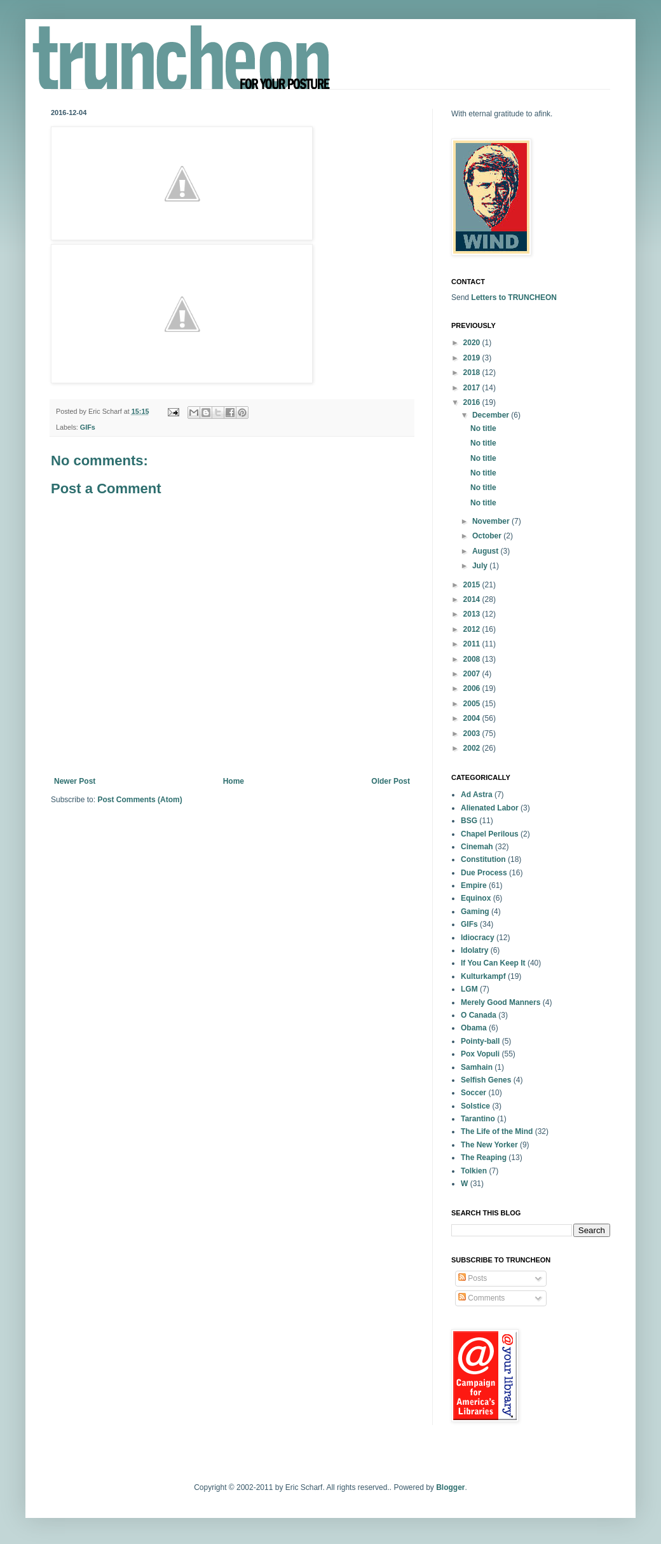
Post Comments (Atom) (139, 799)
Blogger (450, 1487)
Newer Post (74, 781)
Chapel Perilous (490, 834)
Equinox (476, 898)
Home (233, 781)
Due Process (484, 872)
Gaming (475, 911)
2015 (472, 584)
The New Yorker (489, 1144)
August (486, 551)
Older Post (390, 781)
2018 (472, 372)
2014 (472, 599)
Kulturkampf (483, 976)
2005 (472, 703)
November (492, 521)
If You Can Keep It (493, 963)
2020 (472, 342)
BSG (469, 820)
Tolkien (474, 1170)
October (487, 535)
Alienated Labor (490, 807)
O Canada (478, 1015)
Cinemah (477, 846)
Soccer (473, 1092)
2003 (472, 733)
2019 (472, 357)
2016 (472, 402)
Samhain (477, 1067)
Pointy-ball (480, 1041)
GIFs (87, 427)
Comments (481, 1298)
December (491, 415)
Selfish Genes (486, 1080)
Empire (474, 885)
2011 (472, 643)
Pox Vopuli (480, 1053)
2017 (472, 387)
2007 (472, 673)
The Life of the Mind (497, 1131)
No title (483, 428)
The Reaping (484, 1157)
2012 (472, 629)
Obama (474, 1027)
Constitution (483, 859)
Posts (472, 1278)
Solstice (475, 1106)
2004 (472, 718)
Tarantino (478, 1118)
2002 (472, 748)
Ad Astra (477, 794)
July (480, 565)
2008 (472, 659)
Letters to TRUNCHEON (514, 297)
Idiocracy (477, 937)
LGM (469, 989)
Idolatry (474, 950)
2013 (472, 614)
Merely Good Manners (500, 1002)
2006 (472, 688)
